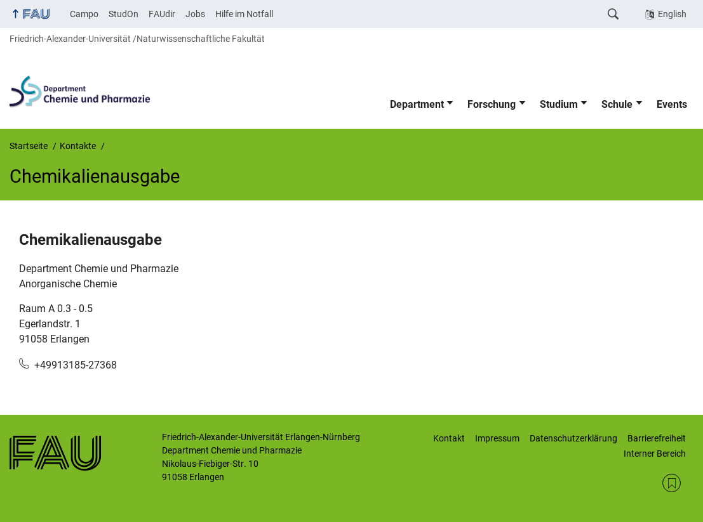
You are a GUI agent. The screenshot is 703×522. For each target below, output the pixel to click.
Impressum (497, 438)
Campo (84, 14)
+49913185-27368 (75, 365)
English (672, 14)
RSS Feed (671, 483)
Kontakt (449, 438)
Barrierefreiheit (656, 438)
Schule (617, 104)
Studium (559, 104)
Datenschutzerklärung (573, 438)
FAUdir (162, 14)
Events (672, 104)
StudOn (123, 14)
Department (417, 104)
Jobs (195, 14)
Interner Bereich (655, 453)
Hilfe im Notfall (244, 14)
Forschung (491, 104)
